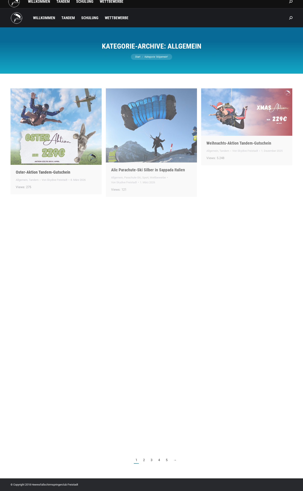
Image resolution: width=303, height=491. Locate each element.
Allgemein (22, 179)
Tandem (34, 179)
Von (54, 179)
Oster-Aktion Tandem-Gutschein (43, 172)
